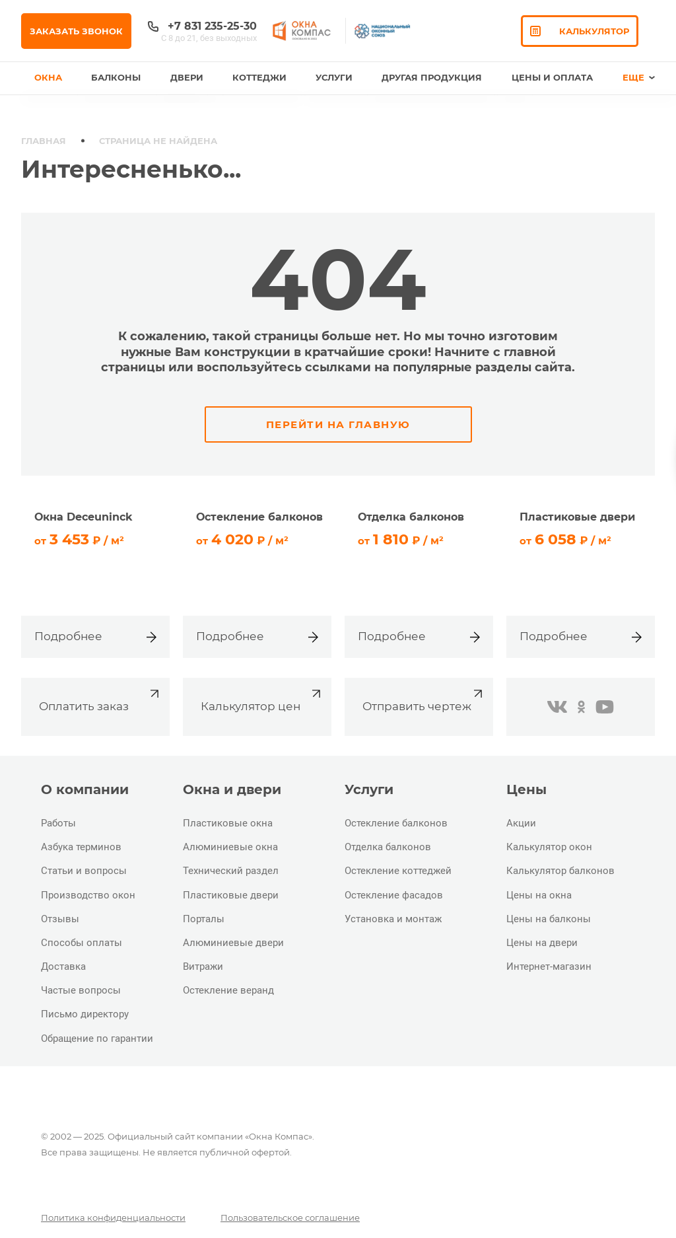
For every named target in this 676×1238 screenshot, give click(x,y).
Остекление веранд (228, 990)
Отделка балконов (388, 847)
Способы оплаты (81, 943)
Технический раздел (231, 871)
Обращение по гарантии (97, 1038)
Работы (58, 823)
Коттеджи (259, 77)
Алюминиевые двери (233, 943)
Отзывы (60, 919)
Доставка (63, 966)
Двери (186, 77)
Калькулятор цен (262, 699)
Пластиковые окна (228, 823)
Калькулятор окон (549, 847)
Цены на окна (539, 895)
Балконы (116, 77)
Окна (48, 77)
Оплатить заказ (100, 699)
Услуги (334, 77)
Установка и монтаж (393, 919)
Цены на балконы (548, 919)
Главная (43, 140)
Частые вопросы (81, 990)
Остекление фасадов (394, 895)
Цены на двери (542, 943)
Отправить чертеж (424, 699)
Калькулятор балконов (560, 871)
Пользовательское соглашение (290, 1217)
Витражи (203, 966)
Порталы (203, 919)
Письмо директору (85, 1014)
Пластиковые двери (231, 895)
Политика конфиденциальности (113, 1217)
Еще (639, 77)
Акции (521, 823)
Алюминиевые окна (230, 847)
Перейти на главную (338, 424)
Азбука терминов (81, 847)
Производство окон (88, 895)
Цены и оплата (552, 77)
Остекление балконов (396, 823)
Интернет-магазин (549, 966)
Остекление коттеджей (398, 871)
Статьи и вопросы (84, 871)
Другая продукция (432, 77)
